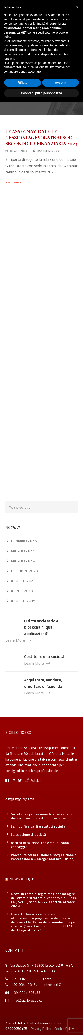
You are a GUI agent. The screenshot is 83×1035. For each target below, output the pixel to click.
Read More (13, 182)
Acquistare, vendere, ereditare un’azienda (43, 683)
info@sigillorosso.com (29, 1000)
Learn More (18, 640)
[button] (77, 7)
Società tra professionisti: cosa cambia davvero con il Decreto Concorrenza (41, 816)
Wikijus (33, 780)
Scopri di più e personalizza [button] (41, 93)
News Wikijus (22, 879)
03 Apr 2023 (18, 151)
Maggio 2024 (23, 561)
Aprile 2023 (22, 591)
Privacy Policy (41, 1028)
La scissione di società (28, 834)
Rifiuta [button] (22, 82)
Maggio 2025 (23, 551)
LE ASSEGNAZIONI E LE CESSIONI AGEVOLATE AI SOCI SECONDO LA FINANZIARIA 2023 (41, 137)
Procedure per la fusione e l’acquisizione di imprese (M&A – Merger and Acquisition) (44, 857)
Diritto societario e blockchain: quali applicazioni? (41, 627)
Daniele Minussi (48, 151)
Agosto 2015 (23, 601)
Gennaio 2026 (24, 541)
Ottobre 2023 (24, 571)
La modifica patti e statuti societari (39, 826)
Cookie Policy (64, 1028)
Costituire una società (44, 656)
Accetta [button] (60, 82)
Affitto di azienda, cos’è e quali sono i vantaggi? (41, 844)
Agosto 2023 (23, 581)
